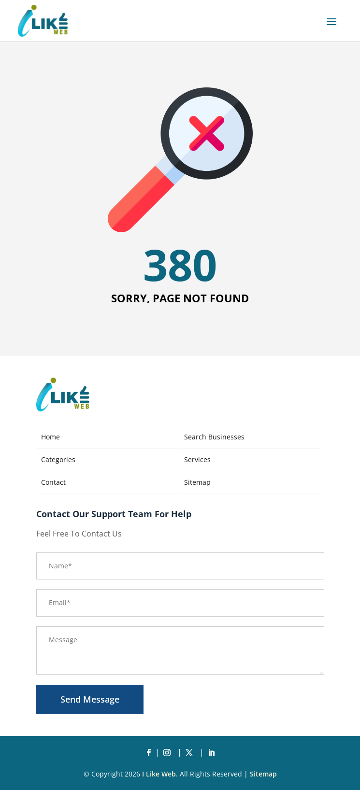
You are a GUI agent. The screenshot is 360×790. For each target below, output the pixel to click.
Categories (58, 459)
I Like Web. (160, 773)
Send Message (89, 699)
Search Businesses (214, 436)
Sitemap (197, 482)
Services (197, 459)
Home (50, 436)
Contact (53, 482)
